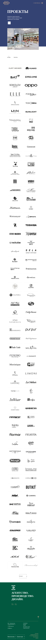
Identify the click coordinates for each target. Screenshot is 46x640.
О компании (25, 623)
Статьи (24, 625)
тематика (16, 57)
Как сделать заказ (26, 626)
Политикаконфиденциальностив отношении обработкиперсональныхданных (34, 636)
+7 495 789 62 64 (36, 3)
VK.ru (13, 604)
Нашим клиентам (26, 628)
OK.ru (16, 604)
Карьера (24, 624)
